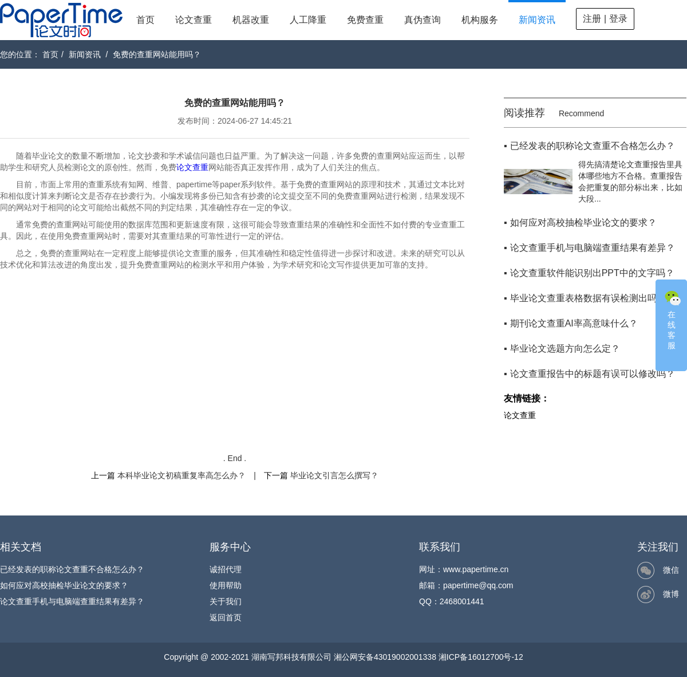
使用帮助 (226, 585)
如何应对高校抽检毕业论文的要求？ (64, 585)
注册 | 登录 (605, 18)
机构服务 (479, 20)
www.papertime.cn (475, 569)
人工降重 (308, 20)
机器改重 (250, 20)
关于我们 (226, 601)
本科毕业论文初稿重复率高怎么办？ (181, 475)
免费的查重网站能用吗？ (157, 54)
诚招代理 (226, 569)
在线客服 (672, 319)
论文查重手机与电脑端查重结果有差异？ (72, 601)
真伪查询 (422, 20)
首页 (145, 20)
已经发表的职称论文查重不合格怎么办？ (72, 569)
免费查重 (365, 20)
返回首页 (226, 617)
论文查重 (193, 20)
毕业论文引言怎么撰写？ (334, 475)
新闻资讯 (537, 20)
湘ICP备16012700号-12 (481, 657)
